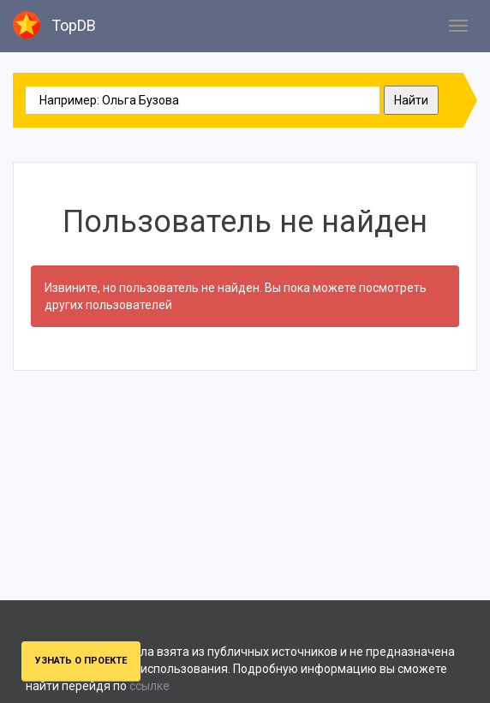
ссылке (149, 686)
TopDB (54, 25)
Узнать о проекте (81, 660)
